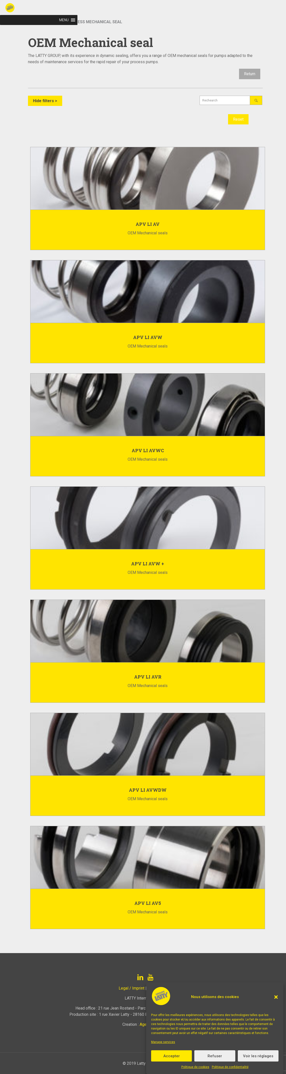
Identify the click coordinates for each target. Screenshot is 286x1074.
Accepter (171, 1056)
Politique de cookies (195, 1067)
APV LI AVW (147, 337)
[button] (276, 997)
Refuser (215, 1056)
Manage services (163, 1042)
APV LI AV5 (147, 903)
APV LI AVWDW (148, 790)
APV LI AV (148, 224)
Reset (238, 119)
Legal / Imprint (131, 988)
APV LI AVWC (148, 450)
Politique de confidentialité (230, 1067)
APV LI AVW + (147, 564)
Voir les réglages (258, 1056)
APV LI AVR (147, 677)
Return (249, 73)
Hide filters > (45, 100)
